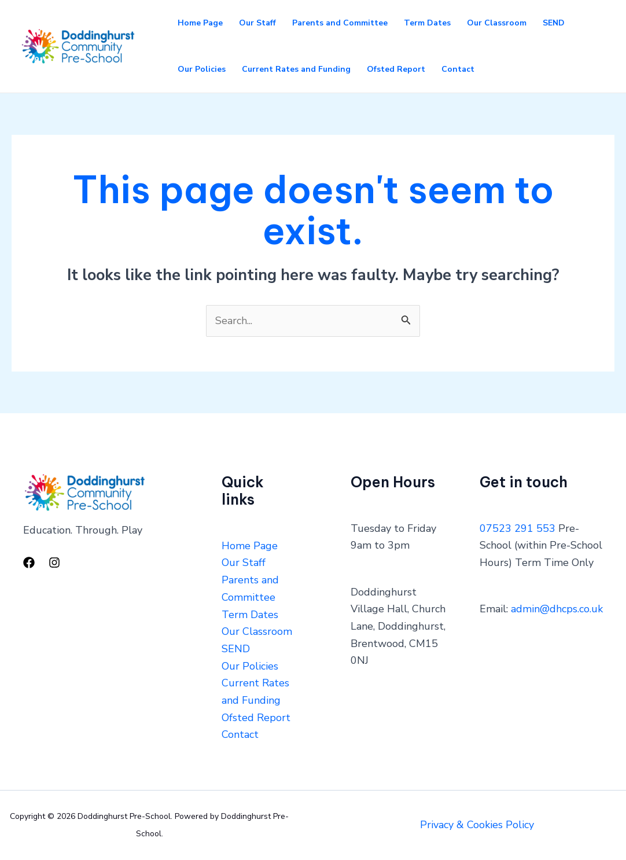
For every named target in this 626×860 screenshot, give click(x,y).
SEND (554, 22)
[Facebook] (29, 562)
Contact (457, 69)
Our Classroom (496, 22)
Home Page (200, 22)
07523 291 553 (517, 528)
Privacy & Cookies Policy (477, 825)
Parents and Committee (340, 22)
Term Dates (427, 22)
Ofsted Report (396, 69)
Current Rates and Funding (296, 69)
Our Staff (257, 22)
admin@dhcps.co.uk (557, 609)
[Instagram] (54, 562)
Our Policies (202, 69)
